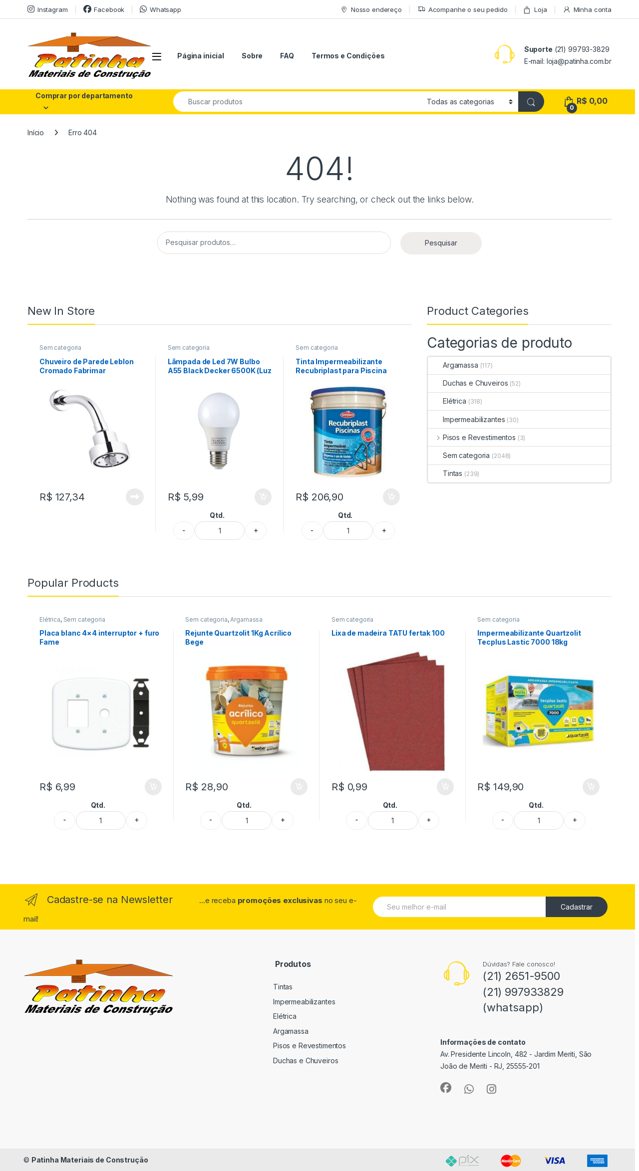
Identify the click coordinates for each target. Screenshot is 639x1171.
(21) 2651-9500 (521, 975)
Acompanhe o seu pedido (462, 9)
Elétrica (447, 401)
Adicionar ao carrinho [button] (263, 496)
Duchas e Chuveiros (468, 383)
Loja (535, 9)
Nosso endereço (371, 9)
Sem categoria (60, 347)
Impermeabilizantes (466, 419)
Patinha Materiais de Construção (89, 1160)
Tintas (445, 473)
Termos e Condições (348, 55)
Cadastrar (577, 907)
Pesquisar (441, 242)
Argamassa (453, 365)
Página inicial (200, 55)
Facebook (104, 9)
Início (35, 132)
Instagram (47, 9)
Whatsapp (160, 9)
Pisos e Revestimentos (472, 437)
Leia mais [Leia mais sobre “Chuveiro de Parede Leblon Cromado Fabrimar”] (135, 496)
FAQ (287, 55)
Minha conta (587, 9)
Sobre (252, 55)
